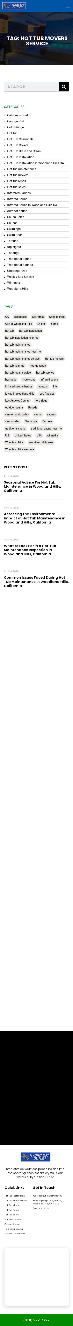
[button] (68, 6)
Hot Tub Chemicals (20, 139)
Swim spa (14, 229)
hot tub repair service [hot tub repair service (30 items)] (18, 372)
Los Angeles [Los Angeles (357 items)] (47, 393)
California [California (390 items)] (38, 316)
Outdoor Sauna (12, 1224)
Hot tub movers (18, 175)
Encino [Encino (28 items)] (41, 323)
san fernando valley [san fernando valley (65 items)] (17, 414)
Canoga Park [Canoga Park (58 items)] (57, 316)
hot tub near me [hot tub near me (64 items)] (14, 365)
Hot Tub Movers (12, 1205)
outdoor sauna (17, 211)
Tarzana (12, 241)
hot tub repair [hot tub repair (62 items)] (38, 365)
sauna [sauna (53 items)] (37, 414)
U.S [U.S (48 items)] (7, 435)
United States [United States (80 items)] (23, 435)
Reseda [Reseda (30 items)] (32, 407)
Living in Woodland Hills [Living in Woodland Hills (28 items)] (19, 393)
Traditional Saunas (20, 265)
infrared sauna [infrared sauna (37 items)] (49, 379)
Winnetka (13, 283)
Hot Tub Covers (17, 145)
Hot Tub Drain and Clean (24, 151)
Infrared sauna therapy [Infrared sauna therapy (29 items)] (19, 386)
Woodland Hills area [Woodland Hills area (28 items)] (41, 442)
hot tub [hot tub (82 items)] (9, 330)
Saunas (12, 223)
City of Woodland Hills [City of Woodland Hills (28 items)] (18, 323)
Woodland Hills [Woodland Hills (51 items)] (14, 442)
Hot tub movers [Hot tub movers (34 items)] (54, 358)
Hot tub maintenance (21, 169)
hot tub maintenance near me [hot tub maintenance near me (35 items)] (23, 351)
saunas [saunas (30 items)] (51, 414)
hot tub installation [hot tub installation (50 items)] (30, 330)
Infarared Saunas (19, 193)
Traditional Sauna (19, 259)
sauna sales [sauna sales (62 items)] (12, 421)
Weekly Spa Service (20, 277)
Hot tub (12, 133)
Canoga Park (16, 121)
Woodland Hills (17, 289)
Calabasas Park (18, 115)
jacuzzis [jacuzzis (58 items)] (43, 386)
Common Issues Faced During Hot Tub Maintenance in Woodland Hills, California (36, 581)
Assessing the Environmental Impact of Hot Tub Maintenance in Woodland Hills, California (34, 518)
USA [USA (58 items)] (39, 435)
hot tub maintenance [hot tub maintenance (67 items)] (17, 344)
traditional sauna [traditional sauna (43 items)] (15, 428)
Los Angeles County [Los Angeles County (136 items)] (17, 400)
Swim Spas (15, 235)
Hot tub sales (16, 187)
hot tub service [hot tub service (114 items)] (45, 372)
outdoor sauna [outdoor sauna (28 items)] (14, 407)
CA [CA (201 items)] (7, 316)
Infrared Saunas (12, 1219)
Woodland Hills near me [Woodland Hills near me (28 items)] (19, 449)
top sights (14, 247)
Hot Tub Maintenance (15, 1200)
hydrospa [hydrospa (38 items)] (10, 379)
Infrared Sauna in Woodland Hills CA (32, 205)
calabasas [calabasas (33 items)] (20, 316)
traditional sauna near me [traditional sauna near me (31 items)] (46, 428)
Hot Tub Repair (11, 1210)
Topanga (13, 253)
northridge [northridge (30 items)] (41, 400)
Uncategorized (17, 271)
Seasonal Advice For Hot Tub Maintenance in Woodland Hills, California (32, 486)
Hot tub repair (16, 181)
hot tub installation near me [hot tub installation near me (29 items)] (21, 337)
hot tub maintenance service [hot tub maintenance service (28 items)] (22, 358)
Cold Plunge (15, 127)
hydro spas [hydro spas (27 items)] (28, 379)
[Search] (64, 86)
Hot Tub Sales (11, 1214)
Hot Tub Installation (20, 157)
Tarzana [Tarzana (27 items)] (47, 421)
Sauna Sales (15, 217)
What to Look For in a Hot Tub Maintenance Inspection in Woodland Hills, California (30, 549)
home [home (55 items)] (54, 323)
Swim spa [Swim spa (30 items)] (31, 421)
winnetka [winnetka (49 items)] (52, 435)
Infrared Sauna (17, 199)
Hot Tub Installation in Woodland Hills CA (35, 163)
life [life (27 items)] (55, 386)
